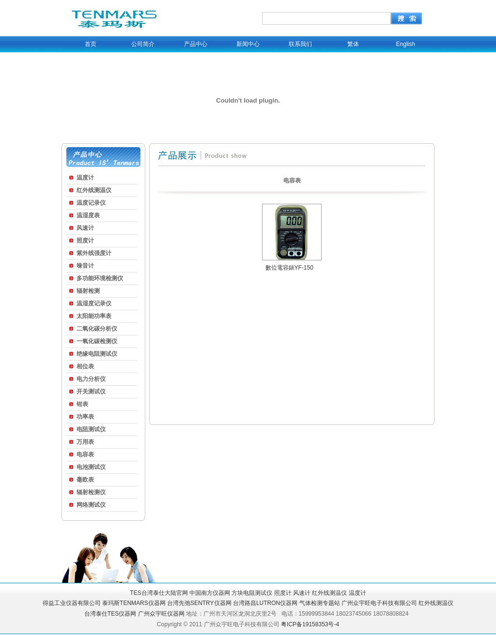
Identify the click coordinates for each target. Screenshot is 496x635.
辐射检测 (88, 290)
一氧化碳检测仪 (97, 341)
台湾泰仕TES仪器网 (110, 613)
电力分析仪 (91, 379)
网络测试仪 (91, 504)
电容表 (85, 454)
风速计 (85, 228)
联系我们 (300, 44)
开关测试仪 (91, 391)
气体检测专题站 (319, 603)
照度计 (85, 240)
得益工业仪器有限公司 (72, 603)
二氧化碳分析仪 (97, 328)
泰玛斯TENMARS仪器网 (134, 603)
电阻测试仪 (91, 429)
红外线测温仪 (94, 190)
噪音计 (85, 265)
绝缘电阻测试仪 (97, 353)
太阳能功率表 (94, 316)
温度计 (85, 177)
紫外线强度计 (94, 253)
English (405, 44)
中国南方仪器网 (209, 593)
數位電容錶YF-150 (289, 267)
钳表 (82, 404)
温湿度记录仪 (94, 303)
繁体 (353, 44)
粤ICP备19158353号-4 (310, 624)
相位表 (85, 366)
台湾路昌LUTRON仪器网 (265, 603)
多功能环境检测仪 (100, 278)
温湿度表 (88, 215)
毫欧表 (85, 479)
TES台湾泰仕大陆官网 (158, 593)
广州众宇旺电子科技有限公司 (379, 603)
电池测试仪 (91, 467)
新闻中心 (248, 44)
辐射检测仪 (91, 492)
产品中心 (195, 44)
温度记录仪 (91, 202)
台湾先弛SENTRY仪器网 (199, 603)
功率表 (85, 416)
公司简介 (143, 44)
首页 (90, 44)
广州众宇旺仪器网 (161, 613)
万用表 (85, 441)
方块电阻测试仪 (252, 593)
